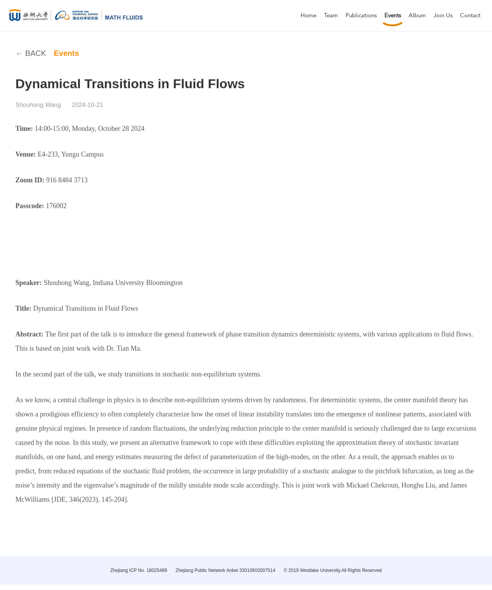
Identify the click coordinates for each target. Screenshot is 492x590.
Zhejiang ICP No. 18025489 (138, 570)
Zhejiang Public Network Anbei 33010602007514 (226, 570)
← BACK (30, 58)
